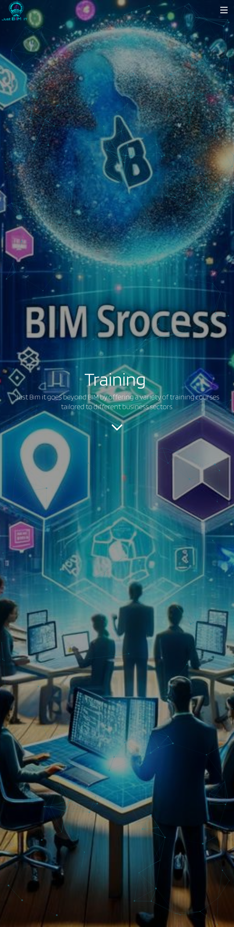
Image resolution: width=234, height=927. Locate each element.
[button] (224, 10)
